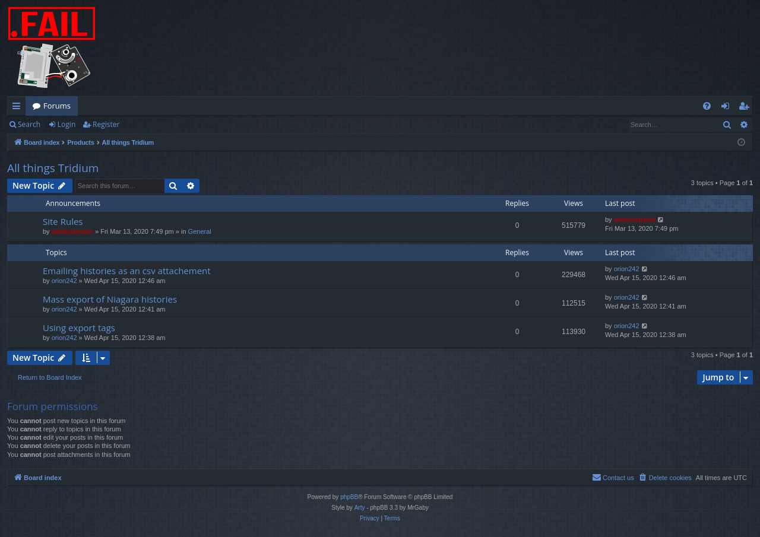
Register (106, 124)
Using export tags (79, 327)
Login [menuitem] (727, 108)
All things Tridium (53, 168)
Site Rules (63, 221)
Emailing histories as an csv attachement (127, 271)
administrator (72, 231)
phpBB (349, 497)
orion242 (64, 280)
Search (29, 124)
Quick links (19, 108)
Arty (359, 507)
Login (66, 124)
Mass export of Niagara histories (110, 299)
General (199, 231)
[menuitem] (707, 106)
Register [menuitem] (746, 108)
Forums (57, 105)
